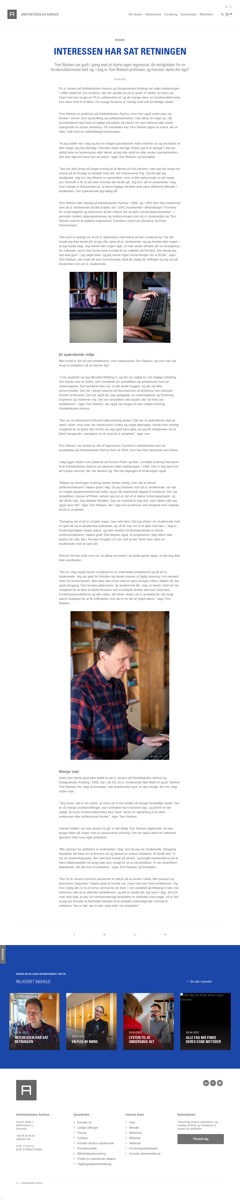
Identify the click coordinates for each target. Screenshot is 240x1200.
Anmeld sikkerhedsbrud (144, 1153)
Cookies (82, 1138)
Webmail (135, 1143)
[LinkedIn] (206, 1083)
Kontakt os (84, 1122)
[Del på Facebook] (74, 934)
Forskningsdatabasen (143, 1148)
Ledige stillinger (87, 1127)
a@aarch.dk (23, 1139)
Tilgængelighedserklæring (94, 1164)
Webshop (135, 1133)
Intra (132, 1122)
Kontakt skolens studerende (95, 1143)
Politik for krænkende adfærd (96, 1159)
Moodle (134, 1127)
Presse (82, 1133)
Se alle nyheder (201, 981)
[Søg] (222, 14)
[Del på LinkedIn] (135, 934)
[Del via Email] (165, 934)
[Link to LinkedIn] (226, 6)
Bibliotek (134, 1138)
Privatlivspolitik (87, 1148)
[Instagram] (213, 1083)
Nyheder (120, 39)
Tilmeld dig (200, 1139)
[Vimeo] (220, 1083)
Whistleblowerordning (91, 1153)
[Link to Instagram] (230, 6)
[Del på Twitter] (105, 934)
